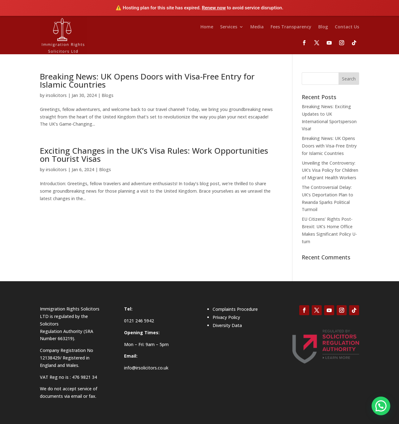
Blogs (107, 95)
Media (257, 27)
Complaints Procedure (235, 309)
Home (206, 27)
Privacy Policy (226, 317)
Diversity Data (227, 325)
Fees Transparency (291, 27)
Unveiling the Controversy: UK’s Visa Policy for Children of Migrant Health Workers (330, 170)
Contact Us (347, 27)
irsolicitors (56, 95)
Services (228, 27)
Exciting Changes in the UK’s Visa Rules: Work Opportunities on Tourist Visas (154, 154)
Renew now (214, 8)
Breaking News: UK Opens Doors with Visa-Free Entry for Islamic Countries (147, 80)
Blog (323, 27)
